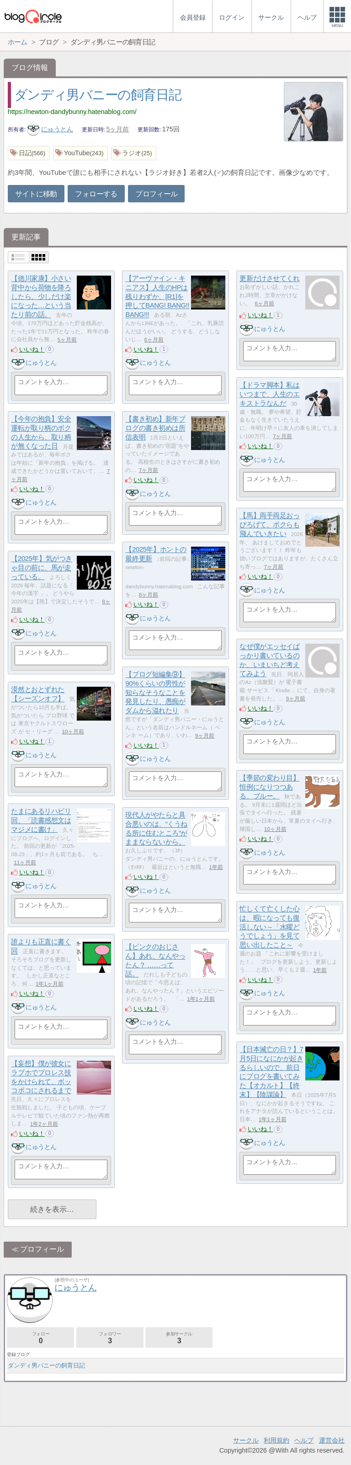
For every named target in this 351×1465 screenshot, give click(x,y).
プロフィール (156, 194)
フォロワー (110, 1338)
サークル (246, 1440)
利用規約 (276, 1440)
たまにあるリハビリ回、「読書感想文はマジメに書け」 (41, 820)
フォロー (40, 1338)
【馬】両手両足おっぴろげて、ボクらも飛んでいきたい (269, 524)
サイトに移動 (36, 194)
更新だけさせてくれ (269, 278)
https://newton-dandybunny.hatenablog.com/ (72, 111)
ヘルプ (304, 1440)
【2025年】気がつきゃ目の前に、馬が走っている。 (41, 568)
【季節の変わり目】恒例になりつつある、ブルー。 (269, 787)
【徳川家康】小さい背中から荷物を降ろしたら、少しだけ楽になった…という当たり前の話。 (41, 297)
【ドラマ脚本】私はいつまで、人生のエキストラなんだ (269, 394)
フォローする (96, 194)
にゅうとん (50, 129)
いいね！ (32, 349)
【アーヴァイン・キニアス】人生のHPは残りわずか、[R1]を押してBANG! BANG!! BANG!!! (157, 297)
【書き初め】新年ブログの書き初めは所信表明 (155, 428)
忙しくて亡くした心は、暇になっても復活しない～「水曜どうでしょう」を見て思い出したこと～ (269, 927)
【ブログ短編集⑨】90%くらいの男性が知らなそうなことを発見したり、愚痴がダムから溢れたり (155, 693)
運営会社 (332, 1440)
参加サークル (179, 1338)
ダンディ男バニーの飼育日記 (97, 94)
